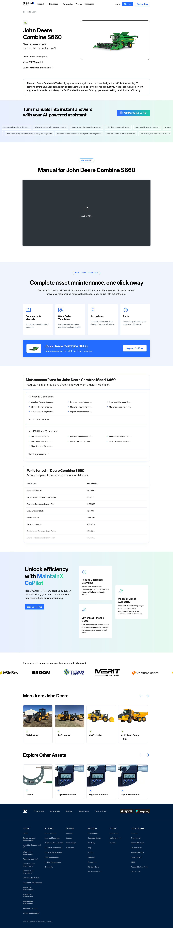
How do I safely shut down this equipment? (88, 127)
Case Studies (93, 833)
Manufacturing (50, 833)
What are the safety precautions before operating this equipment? (27, 134)
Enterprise (68, 4)
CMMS (25, 833)
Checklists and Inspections (28, 872)
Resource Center (94, 838)
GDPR (133, 862)
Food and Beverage (52, 838)
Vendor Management (31, 913)
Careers (69, 838)
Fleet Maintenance (52, 857)
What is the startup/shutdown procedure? (119, 134)
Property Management (53, 852)
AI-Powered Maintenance (28, 895)
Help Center (114, 833)
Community (92, 862)
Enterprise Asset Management (29, 839)
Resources (84, 811)
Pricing (79, 4)
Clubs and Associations (54, 843)
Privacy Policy (136, 848)
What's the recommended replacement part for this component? (77, 134)
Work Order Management (28, 888)
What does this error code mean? (119, 127)
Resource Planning (30, 908)
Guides (90, 852)
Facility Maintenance (31, 878)
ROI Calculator (93, 867)
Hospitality (49, 867)
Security (134, 833)
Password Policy (137, 852)
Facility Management (53, 862)
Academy (91, 843)
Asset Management (30, 859)
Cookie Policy (136, 857)
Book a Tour (142, 4)
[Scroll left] (141, 696)
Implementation (115, 838)
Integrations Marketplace (28, 853)
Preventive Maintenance (32, 883)
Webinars (91, 857)
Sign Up (127, 4)
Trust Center (136, 838)
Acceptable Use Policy (139, 867)
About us (69, 833)
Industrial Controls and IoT (32, 846)
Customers (39, 811)
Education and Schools (53, 848)
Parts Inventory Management (29, 865)
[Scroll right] (147, 696)
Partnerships (71, 843)
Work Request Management (28, 902)
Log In (117, 4)
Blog (89, 848)
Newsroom (70, 848)
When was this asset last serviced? (149, 127)
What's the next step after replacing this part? (52, 127)
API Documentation (95, 872)
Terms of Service (137, 843)
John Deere (32, 12)
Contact (112, 843)
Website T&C (136, 872)
